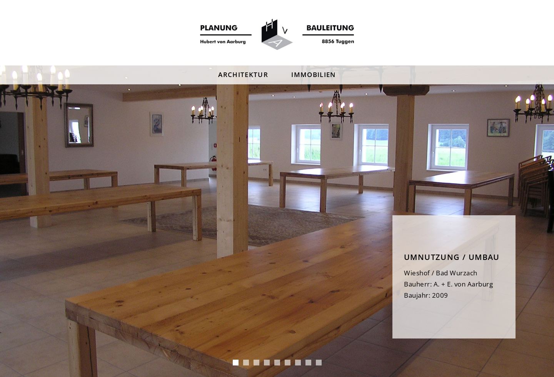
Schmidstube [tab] (287, 362)
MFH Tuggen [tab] (246, 362)
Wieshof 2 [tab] (298, 362)
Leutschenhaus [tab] (308, 362)
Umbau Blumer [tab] (256, 362)
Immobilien (313, 74)
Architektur (243, 74)
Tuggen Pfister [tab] (319, 362)
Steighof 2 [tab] (277, 362)
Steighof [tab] (267, 362)
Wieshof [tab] (236, 362)
